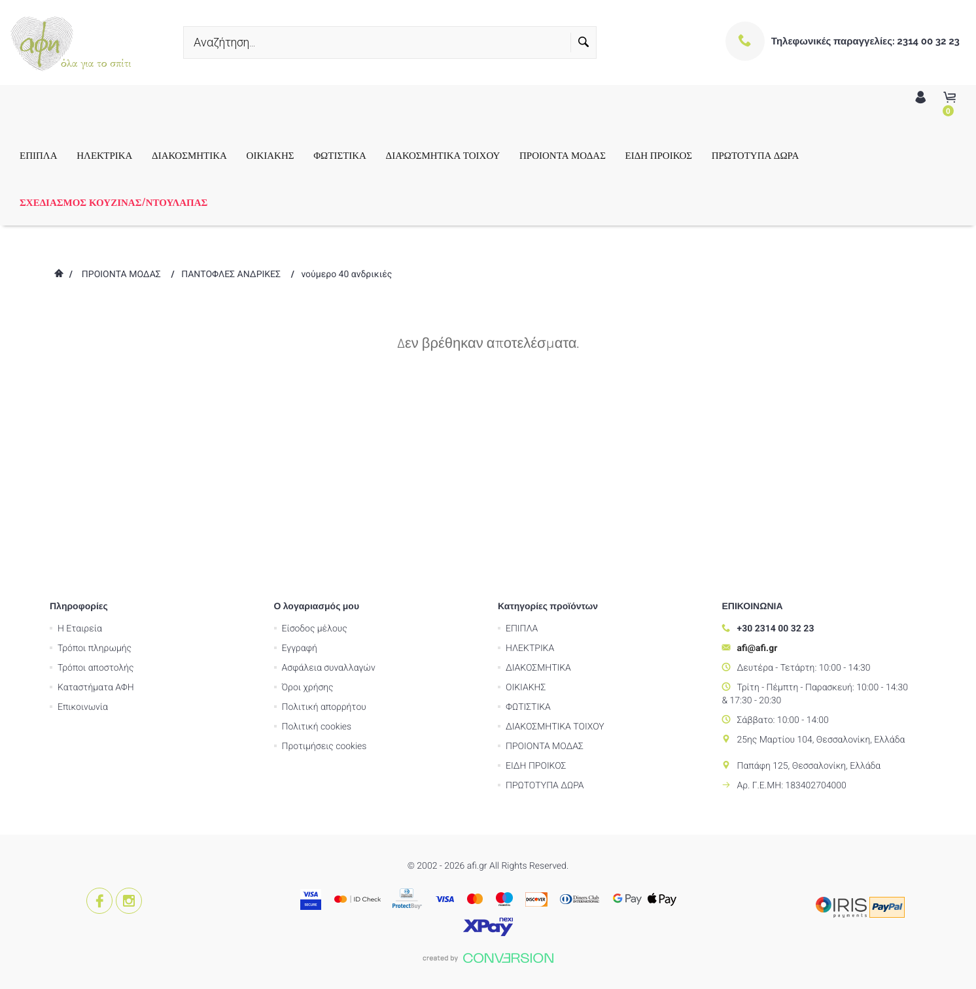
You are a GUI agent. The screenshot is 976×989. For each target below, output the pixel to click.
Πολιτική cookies (317, 539)
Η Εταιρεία (80, 441)
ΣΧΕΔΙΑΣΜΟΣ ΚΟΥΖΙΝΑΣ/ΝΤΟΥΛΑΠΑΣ (113, 202)
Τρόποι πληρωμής (94, 461)
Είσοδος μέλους (314, 441)
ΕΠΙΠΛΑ (39, 155)
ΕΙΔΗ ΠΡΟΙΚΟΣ (658, 155)
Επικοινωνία (83, 519)
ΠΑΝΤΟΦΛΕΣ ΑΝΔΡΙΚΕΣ (231, 274)
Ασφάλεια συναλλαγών (328, 480)
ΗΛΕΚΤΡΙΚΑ (104, 155)
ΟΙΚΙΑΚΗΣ (270, 155)
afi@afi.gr (757, 461)
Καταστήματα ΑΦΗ (96, 500)
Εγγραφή (299, 461)
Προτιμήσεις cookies (324, 559)
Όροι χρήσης (308, 500)
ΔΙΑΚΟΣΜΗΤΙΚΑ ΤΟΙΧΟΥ (443, 155)
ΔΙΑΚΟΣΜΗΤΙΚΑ (189, 155)
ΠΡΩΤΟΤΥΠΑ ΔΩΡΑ (755, 155)
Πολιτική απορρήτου (324, 519)
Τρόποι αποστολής (96, 480)
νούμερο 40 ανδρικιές (346, 274)
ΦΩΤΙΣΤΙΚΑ (339, 155)
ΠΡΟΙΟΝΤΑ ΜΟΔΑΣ (562, 155)
